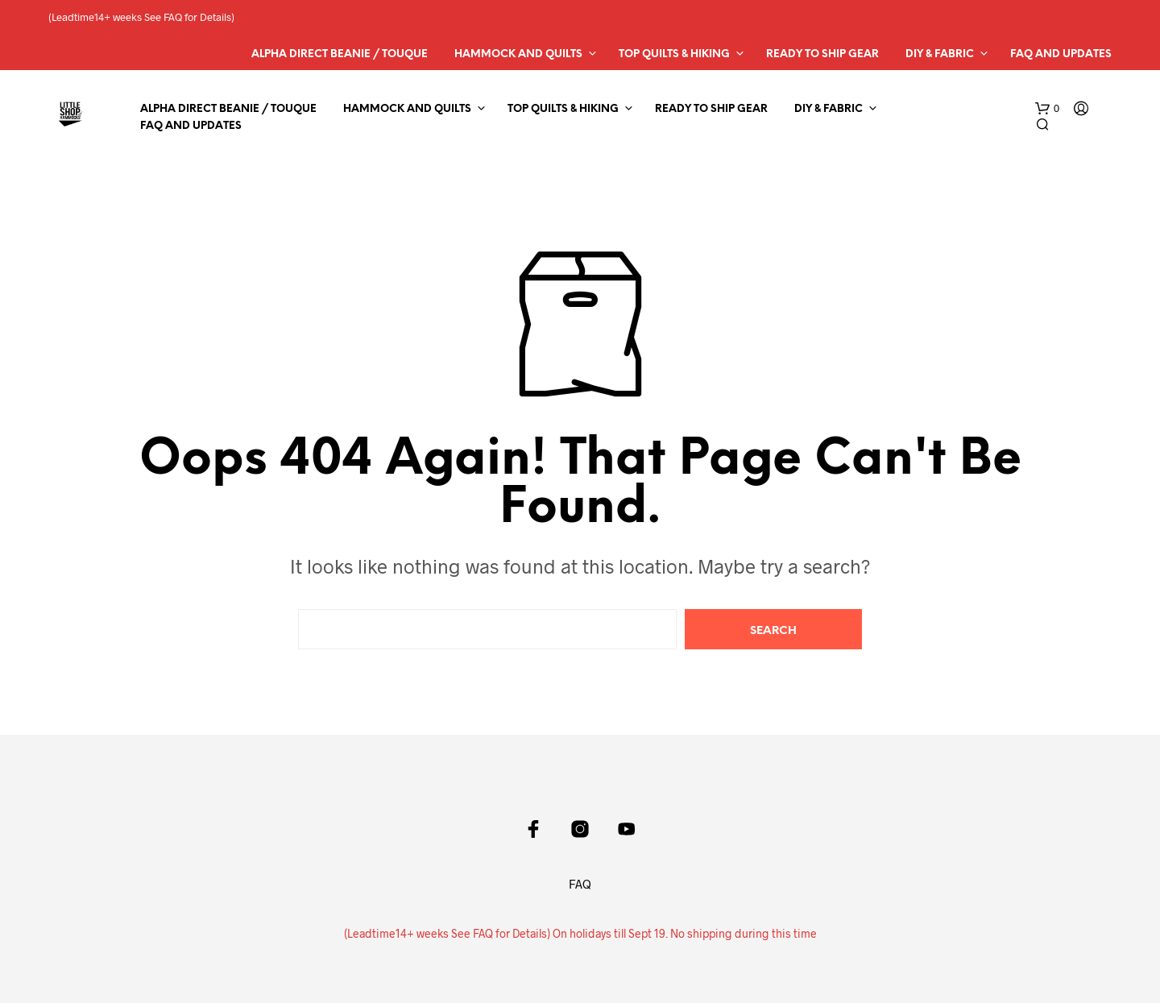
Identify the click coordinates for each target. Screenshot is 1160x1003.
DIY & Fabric (939, 54)
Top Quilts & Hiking (674, 54)
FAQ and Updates (1061, 54)
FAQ (580, 884)
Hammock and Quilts (518, 54)
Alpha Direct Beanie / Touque (339, 54)
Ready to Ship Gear (822, 54)
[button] (1047, 109)
